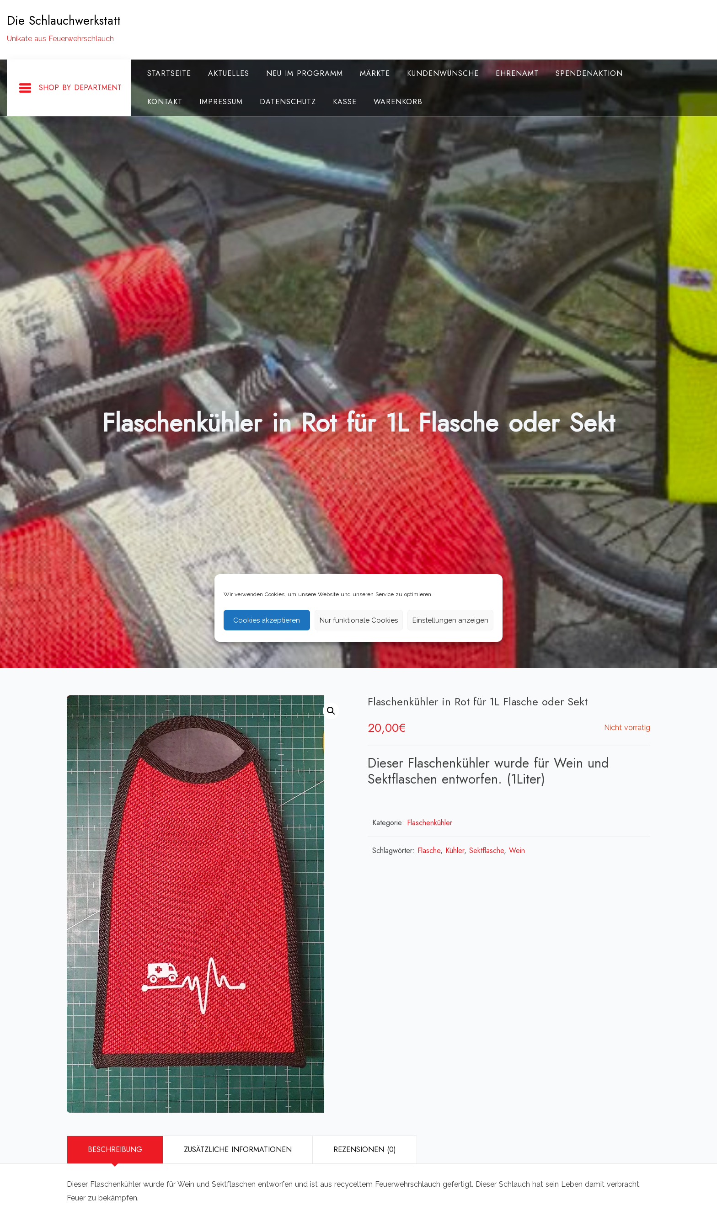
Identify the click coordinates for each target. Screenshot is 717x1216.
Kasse (345, 101)
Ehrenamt (517, 73)
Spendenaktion (589, 73)
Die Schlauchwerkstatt (64, 20)
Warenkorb (398, 101)
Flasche (428, 850)
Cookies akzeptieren (266, 620)
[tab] (115, 1150)
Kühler (454, 850)
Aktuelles (228, 73)
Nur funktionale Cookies (359, 620)
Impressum (221, 101)
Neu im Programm (304, 73)
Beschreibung (115, 1149)
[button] (331, 711)
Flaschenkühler (429, 822)
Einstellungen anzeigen (450, 620)
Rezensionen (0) (364, 1149)
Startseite (169, 73)
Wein (517, 850)
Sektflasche (486, 850)
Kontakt (164, 101)
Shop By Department (70, 88)
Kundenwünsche (443, 73)
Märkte (375, 73)
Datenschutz (288, 101)
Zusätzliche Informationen (238, 1149)
